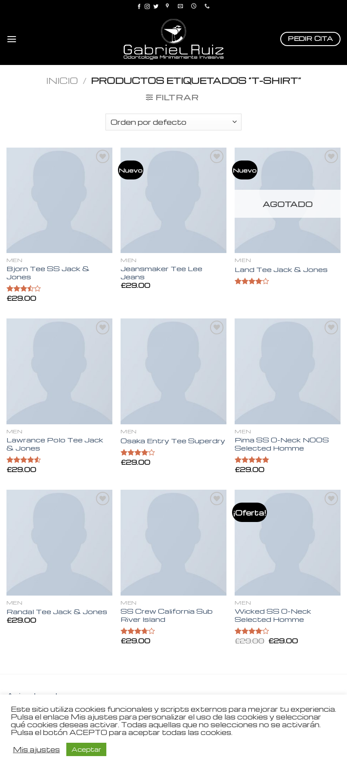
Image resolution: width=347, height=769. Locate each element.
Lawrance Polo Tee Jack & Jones (54, 444)
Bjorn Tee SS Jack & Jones (48, 273)
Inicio (62, 80)
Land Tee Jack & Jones (281, 270)
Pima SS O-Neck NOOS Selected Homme (282, 444)
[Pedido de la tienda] (173, 122)
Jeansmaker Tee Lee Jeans (161, 273)
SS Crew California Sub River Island (167, 615)
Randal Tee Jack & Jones (56, 612)
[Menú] (11, 38)
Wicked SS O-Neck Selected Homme (273, 615)
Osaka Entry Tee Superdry (173, 441)
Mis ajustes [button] (36, 750)
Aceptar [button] (86, 749)
